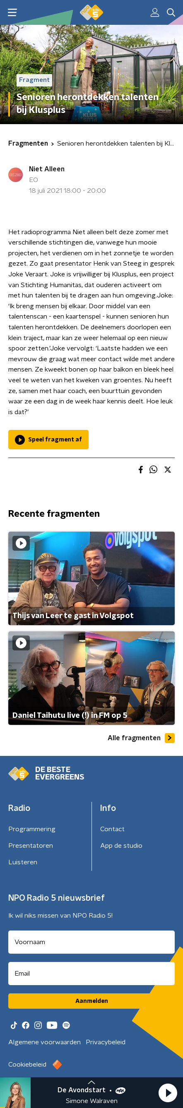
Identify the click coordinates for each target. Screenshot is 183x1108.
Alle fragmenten (141, 738)
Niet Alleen (47, 169)
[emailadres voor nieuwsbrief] (91, 973)
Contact (112, 829)
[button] (167, 1092)
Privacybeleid (105, 1042)
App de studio (121, 845)
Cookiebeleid (27, 1064)
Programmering (31, 829)
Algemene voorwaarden (44, 1042)
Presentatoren (30, 845)
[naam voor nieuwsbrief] (91, 942)
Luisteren (22, 862)
